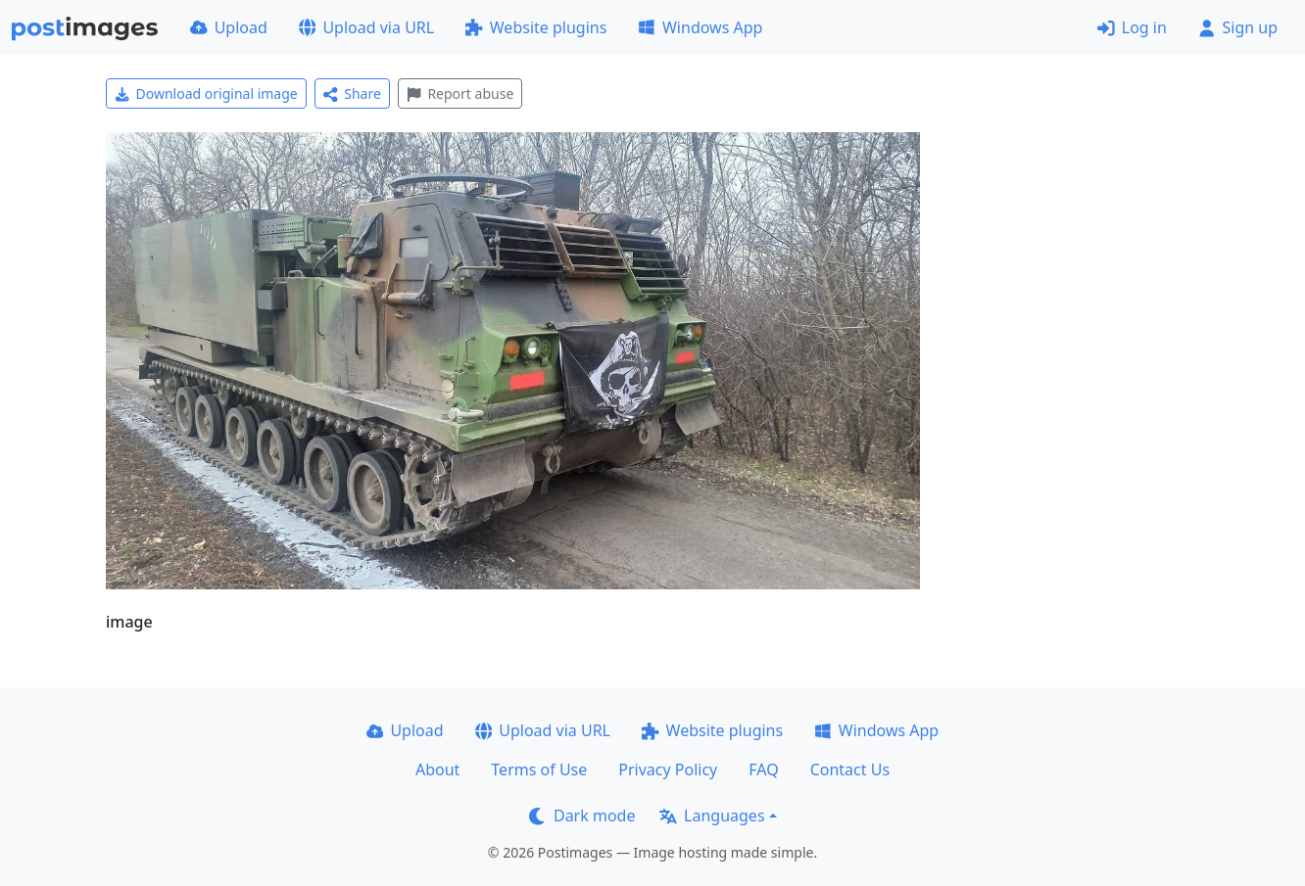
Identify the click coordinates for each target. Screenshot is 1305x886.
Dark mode (582, 815)
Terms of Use (539, 769)
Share (352, 93)
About (437, 769)
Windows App (700, 27)
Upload (228, 27)
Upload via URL (366, 27)
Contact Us (850, 769)
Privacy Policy (667, 769)
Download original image (206, 93)
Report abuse (460, 93)
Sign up (1238, 27)
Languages (711, 815)
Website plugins (535, 27)
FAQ (763, 769)
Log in (1132, 27)
